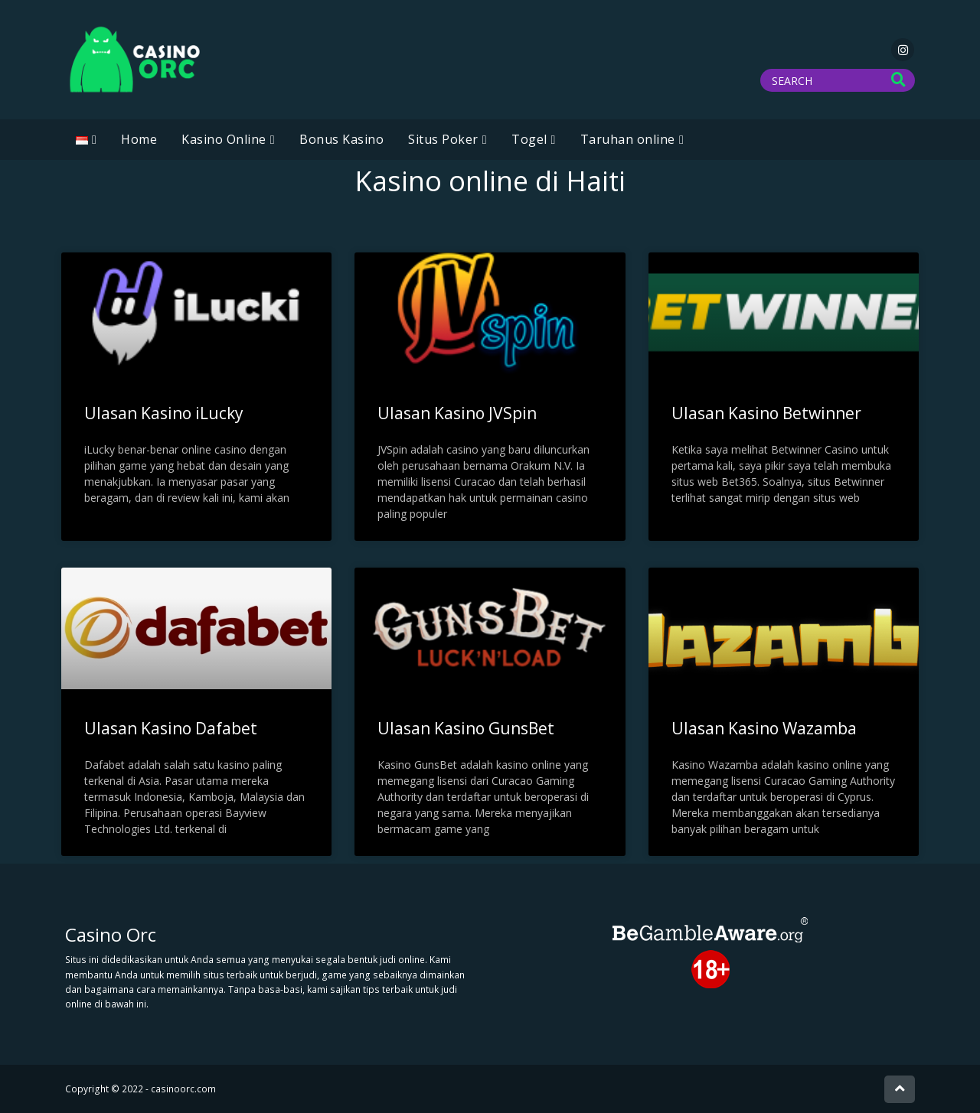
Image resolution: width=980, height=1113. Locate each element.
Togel (529, 139)
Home (139, 139)
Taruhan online (627, 139)
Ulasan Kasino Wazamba (764, 728)
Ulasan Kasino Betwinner (766, 413)
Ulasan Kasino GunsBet (465, 728)
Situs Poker (443, 139)
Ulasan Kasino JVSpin (457, 413)
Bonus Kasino (341, 139)
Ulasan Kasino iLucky (163, 413)
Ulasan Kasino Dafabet (170, 728)
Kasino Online (223, 139)
